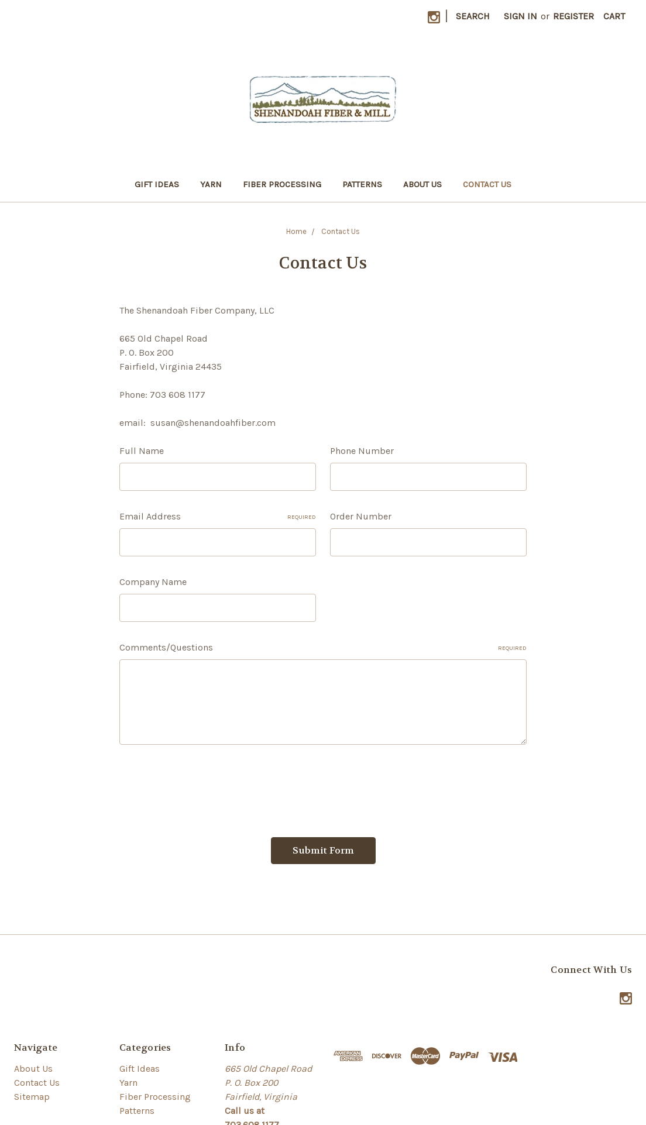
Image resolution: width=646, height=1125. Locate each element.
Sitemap (32, 1096)
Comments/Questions (323, 647)
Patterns (362, 184)
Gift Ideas (157, 184)
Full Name (141, 450)
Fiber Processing (282, 184)
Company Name (153, 581)
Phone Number (362, 450)
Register (573, 16)
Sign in (520, 16)
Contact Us (487, 184)
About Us (422, 184)
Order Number (360, 516)
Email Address (217, 516)
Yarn (211, 184)
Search (473, 16)
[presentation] (208, 786)
